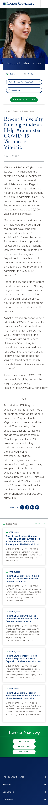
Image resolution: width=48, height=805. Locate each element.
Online (12, 74)
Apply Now (24, 741)
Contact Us (8, 799)
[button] (24, 777)
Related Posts (11, 524)
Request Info (24, 747)
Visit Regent (24, 752)
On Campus (32, 74)
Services (7, 784)
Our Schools (8, 792)
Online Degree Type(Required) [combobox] (20, 82)
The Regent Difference (13, 777)
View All (40, 524)
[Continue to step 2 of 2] (24, 99)
